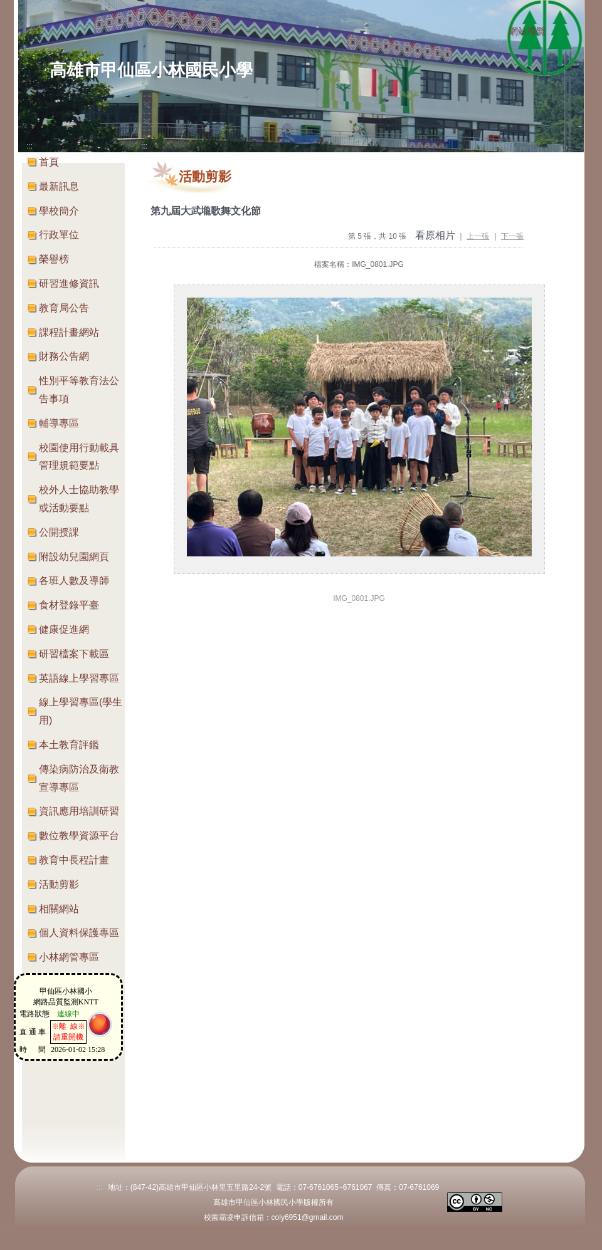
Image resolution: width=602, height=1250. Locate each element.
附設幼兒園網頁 (74, 556)
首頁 (49, 162)
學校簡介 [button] (59, 211)
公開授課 (59, 532)
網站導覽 (527, 31)
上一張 (478, 236)
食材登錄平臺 (69, 605)
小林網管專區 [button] (69, 957)
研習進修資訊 (69, 283)
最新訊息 (59, 186)
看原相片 (435, 235)
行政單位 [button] (59, 234)
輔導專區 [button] (59, 423)
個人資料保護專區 (79, 932)
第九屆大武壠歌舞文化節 (205, 211)
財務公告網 (64, 356)
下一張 (512, 236)
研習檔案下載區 (74, 653)
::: (497, 32)
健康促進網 (64, 629)
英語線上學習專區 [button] (79, 678)
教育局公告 (64, 308)
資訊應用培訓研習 (79, 811)
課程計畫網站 (69, 332)
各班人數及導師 (74, 580)
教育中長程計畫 (74, 860)
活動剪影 (59, 884)
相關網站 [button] (59, 909)
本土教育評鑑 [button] (69, 744)
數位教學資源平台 (79, 835)
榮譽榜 (54, 259)
